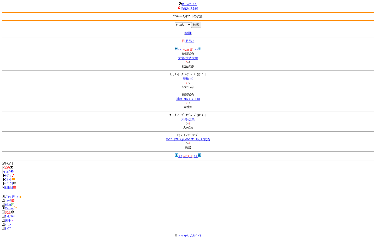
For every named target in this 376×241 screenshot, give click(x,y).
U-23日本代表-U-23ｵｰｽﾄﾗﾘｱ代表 (188, 139)
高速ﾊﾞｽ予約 (189, 8)
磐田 (188, 33)
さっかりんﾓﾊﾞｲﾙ (188, 235)
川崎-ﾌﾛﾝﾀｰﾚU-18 (188, 99)
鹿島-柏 (188, 78)
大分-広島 (188, 119)
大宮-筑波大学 (188, 58)
